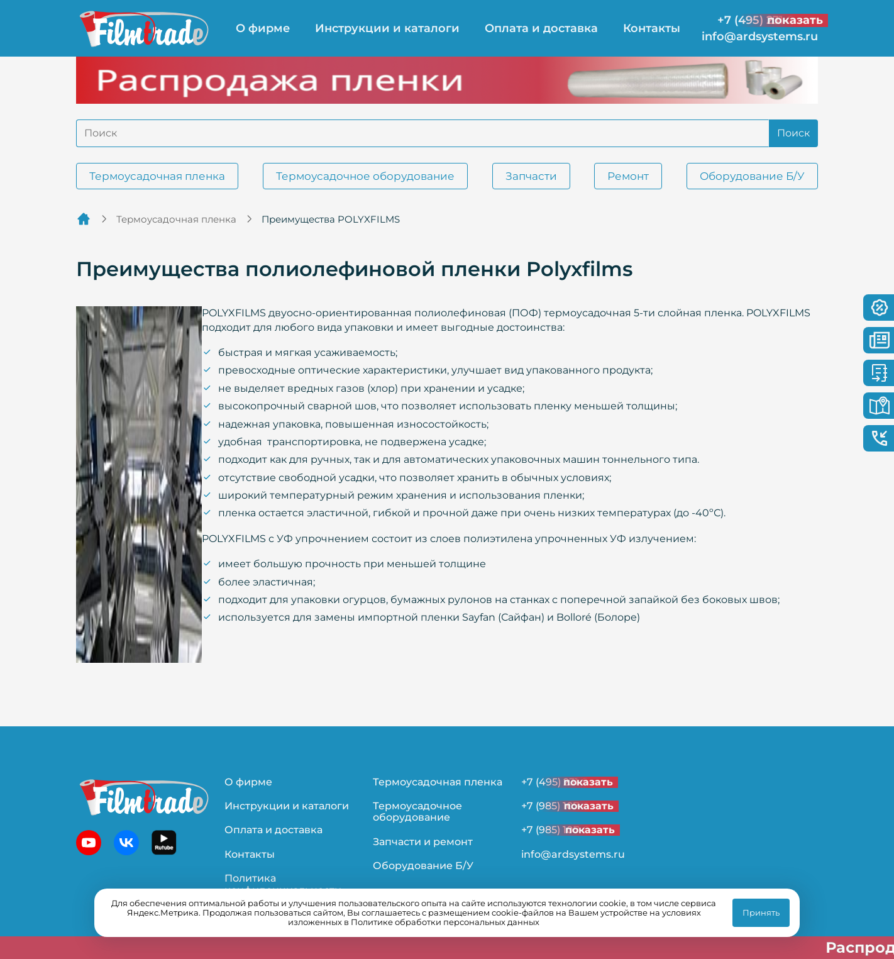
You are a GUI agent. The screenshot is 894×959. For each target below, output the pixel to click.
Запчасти (531, 176)
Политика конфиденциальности (282, 883)
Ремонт (628, 176)
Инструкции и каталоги (387, 28)
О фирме (263, 28)
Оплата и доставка (541, 28)
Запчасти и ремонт (423, 842)
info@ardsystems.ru (760, 36)
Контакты (651, 28)
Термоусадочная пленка (157, 176)
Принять (761, 912)
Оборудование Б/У (752, 176)
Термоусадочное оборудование (365, 176)
